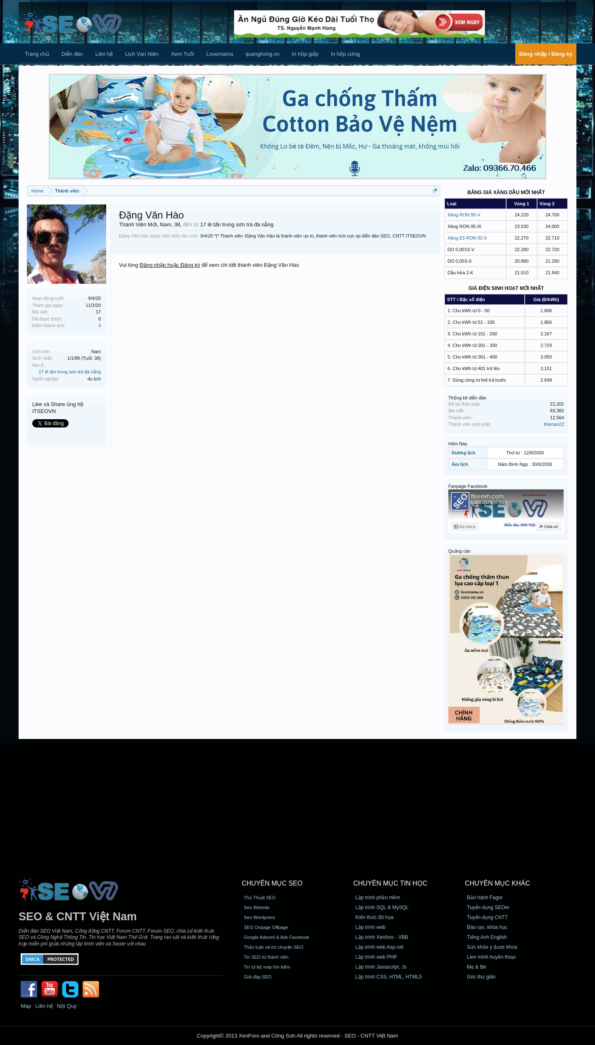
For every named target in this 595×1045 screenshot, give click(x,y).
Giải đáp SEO (257, 976)
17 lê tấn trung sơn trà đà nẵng (70, 371)
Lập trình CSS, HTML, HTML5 (388, 977)
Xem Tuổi (182, 54)
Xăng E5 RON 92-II (467, 237)
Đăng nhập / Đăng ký (545, 54)
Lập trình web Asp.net (379, 947)
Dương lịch (463, 452)
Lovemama (220, 54)
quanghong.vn (262, 54)
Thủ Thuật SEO (260, 897)
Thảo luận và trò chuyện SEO (273, 947)
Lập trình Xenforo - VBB (381, 937)
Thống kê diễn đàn (467, 397)
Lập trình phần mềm (377, 897)
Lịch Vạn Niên (142, 54)
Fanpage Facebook (468, 486)
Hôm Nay (457, 443)
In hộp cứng (345, 54)
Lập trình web (370, 927)
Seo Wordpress (259, 917)
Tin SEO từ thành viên (266, 957)
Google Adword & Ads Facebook (276, 937)
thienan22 (554, 424)
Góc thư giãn (481, 977)
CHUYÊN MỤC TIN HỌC (390, 883)
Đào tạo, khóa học (487, 927)
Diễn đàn (72, 54)
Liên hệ (104, 54)
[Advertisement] (297, 801)
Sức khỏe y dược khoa (492, 947)
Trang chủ (37, 54)
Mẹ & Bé (476, 967)
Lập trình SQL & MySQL (382, 907)
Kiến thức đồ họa (374, 917)
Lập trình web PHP (376, 957)
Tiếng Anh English (487, 937)
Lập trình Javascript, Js (381, 967)
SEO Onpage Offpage (266, 927)
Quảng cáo (459, 551)
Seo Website (256, 907)
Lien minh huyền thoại (491, 957)
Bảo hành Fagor (484, 897)
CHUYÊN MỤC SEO (272, 883)
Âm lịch (460, 464)
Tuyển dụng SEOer (488, 907)
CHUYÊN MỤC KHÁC (497, 883)
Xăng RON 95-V (463, 214)
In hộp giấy (305, 54)
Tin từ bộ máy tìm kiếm (267, 966)
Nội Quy (67, 1006)
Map (26, 1006)
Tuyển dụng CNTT (487, 917)
